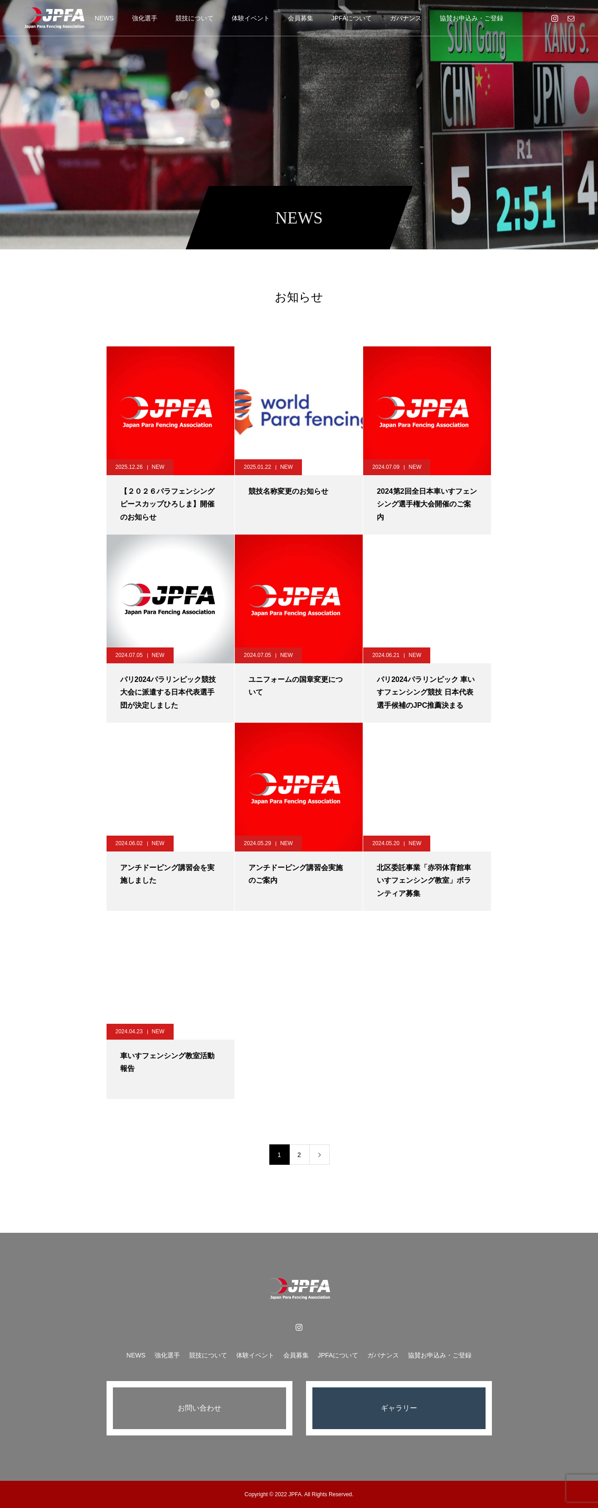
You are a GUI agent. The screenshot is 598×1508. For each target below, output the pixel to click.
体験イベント (251, 18)
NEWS (104, 18)
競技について (194, 18)
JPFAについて (351, 18)
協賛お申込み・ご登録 (471, 18)
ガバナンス (406, 18)
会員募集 (300, 18)
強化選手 (144, 18)
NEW (158, 467)
